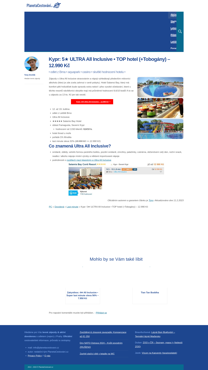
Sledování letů (176, 22)
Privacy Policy (35, 355)
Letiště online (174, 42)
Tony (151, 200)
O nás (47, 355)
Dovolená (59, 207)
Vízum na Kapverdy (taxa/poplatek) (159, 353)
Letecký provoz (175, 28)
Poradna (175, 48)
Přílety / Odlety (175, 35)
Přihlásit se (101, 313)
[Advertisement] (96, 31)
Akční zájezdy (175, 15)
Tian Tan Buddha (150, 292)
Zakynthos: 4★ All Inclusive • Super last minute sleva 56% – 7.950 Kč (82, 295)
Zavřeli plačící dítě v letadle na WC (97, 354)
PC (50, 207)
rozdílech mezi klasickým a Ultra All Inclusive (89, 160)
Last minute (72, 207)
